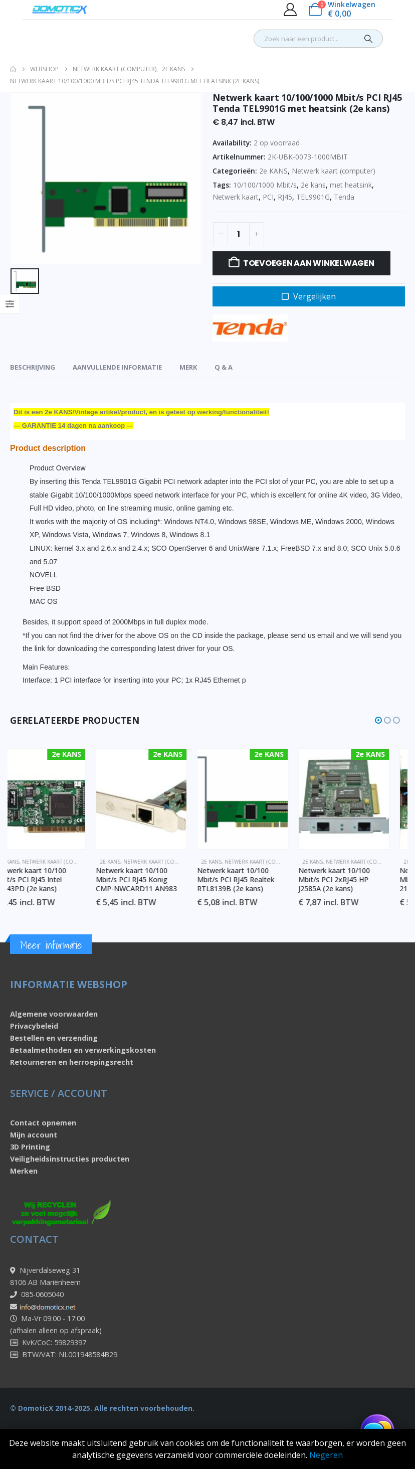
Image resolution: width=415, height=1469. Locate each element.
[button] (378, 720)
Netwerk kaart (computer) (333, 171)
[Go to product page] (56, 799)
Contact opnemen (43, 1122)
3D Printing (30, 1147)
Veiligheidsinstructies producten (69, 1159)
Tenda (344, 197)
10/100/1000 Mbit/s (265, 185)
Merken (24, 1171)
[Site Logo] (60, 10)
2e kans (313, 185)
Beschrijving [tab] (32, 367)
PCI (268, 197)
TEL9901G (313, 197)
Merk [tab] (188, 367)
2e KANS (273, 171)
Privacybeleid (34, 1026)
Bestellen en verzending (54, 1038)
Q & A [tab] (224, 367)
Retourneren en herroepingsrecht (71, 1062)
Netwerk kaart (236, 197)
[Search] (368, 38)
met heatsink (351, 185)
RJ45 (285, 197)
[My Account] (290, 9)
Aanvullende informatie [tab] (117, 367)
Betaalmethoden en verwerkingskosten (83, 1050)
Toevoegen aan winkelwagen (308, 263)
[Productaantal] (239, 234)
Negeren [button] (326, 1454)
